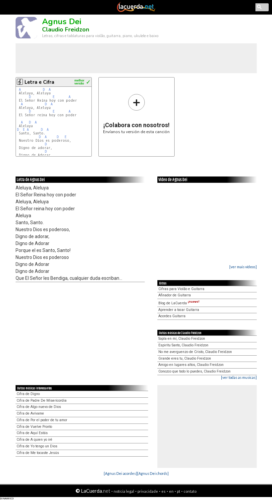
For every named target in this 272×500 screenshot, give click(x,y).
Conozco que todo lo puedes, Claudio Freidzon (194, 371)
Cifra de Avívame (30, 413)
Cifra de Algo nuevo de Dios (39, 407)
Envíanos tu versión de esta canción (136, 113)
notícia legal (124, 491)
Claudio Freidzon (65, 29)
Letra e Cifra (39, 82)
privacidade (147, 491)
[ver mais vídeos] (243, 267)
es (163, 491)
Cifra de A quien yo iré (34, 439)
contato (190, 491)
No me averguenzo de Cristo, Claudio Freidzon (195, 352)
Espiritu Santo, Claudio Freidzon (183, 345)
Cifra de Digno (28, 394)
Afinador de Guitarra (174, 295)
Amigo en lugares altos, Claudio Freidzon (191, 365)
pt (178, 491)
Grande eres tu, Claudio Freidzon (184, 358)
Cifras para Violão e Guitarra (181, 289)
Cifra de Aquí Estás (32, 433)
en (171, 491)
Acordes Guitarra (172, 316)
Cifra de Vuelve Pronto (34, 427)
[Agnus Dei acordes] (120, 473)
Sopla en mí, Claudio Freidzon (181, 338)
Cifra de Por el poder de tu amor (42, 420)
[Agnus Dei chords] (153, 473)
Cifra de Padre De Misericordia (42, 400)
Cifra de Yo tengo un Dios (37, 446)
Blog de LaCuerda (178, 303)
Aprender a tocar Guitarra (178, 310)
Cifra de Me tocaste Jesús (38, 453)
